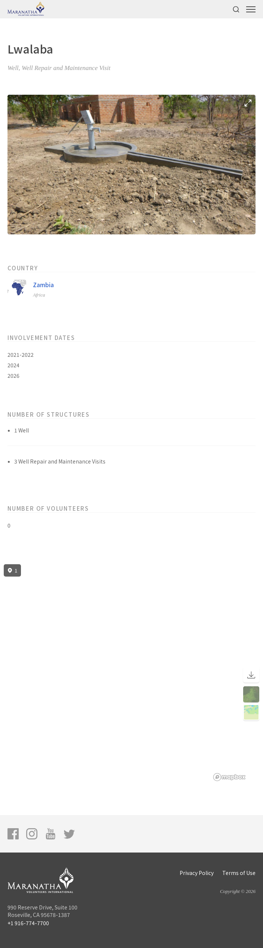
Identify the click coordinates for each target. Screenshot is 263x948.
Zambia (43, 285)
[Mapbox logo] (229, 777)
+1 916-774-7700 (28, 923)
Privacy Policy (197, 872)
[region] (131, 672)
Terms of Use (239, 872)
